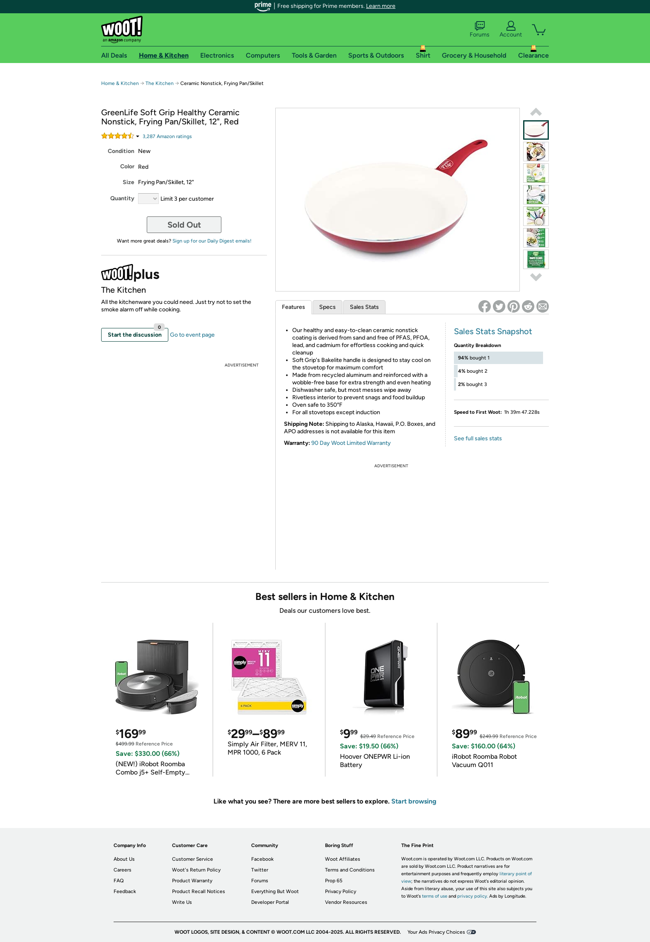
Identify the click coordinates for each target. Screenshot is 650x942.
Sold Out (184, 225)
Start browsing (414, 801)
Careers (122, 870)
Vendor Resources (346, 902)
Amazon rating (167, 136)
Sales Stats (364, 307)
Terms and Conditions (350, 870)
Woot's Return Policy (196, 870)
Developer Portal (270, 902)
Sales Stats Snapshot (493, 331)
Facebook (262, 859)
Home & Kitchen (120, 83)
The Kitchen (160, 83)
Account (511, 29)
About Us (124, 859)
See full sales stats (478, 438)
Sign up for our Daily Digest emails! (212, 241)
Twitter (259, 870)
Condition (121, 151)
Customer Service (192, 859)
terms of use (434, 896)
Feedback (125, 891)
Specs (327, 307)
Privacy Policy (340, 891)
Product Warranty (192, 881)
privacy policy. (472, 896)
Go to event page (192, 334)
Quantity (122, 198)
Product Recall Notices (198, 891)
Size (128, 182)
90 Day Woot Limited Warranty (351, 443)
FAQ (119, 881)
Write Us (182, 902)
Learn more (380, 6)
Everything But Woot (275, 891)
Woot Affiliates (342, 859)
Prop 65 (333, 881)
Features (293, 307)
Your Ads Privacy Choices (436, 932)
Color (127, 166)
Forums (480, 29)
